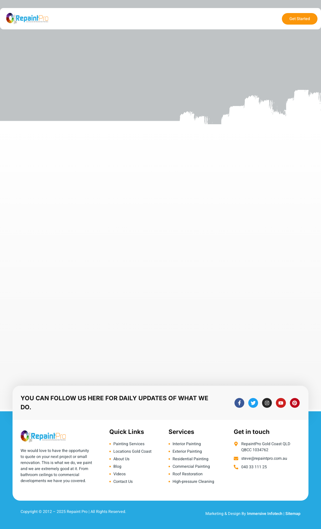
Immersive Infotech (264, 514)
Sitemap (292, 514)
